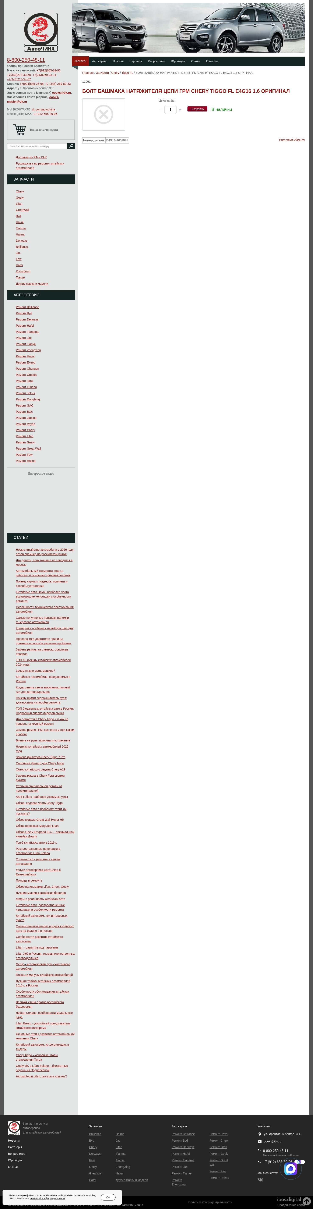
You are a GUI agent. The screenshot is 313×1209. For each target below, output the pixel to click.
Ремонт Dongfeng (28, 399)
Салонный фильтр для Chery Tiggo (40, 763)
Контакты (212, 61)
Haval (20, 222)
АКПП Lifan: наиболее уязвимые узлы (42, 796)
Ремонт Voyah (25, 424)
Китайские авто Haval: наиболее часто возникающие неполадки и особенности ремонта (43, 596)
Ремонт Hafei (25, 325)
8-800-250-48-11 (26, 60)
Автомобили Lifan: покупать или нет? (41, 1076)
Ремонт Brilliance (27, 307)
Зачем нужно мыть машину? (35, 670)
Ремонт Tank (24, 381)
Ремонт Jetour (25, 393)
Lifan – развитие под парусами (37, 947)
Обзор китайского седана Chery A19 (40, 769)
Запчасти (80, 61)
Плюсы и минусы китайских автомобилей (44, 974)
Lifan (19, 203)
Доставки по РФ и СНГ (31, 157)
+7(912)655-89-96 (48, 70)
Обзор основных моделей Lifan (37, 825)
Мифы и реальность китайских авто (40, 899)
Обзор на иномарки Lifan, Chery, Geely (42, 886)
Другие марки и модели (32, 283)
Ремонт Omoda (26, 374)
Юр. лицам (178, 61)
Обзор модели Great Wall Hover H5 (40, 819)
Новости (118, 61)
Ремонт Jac (24, 338)
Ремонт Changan (27, 368)
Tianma (21, 228)
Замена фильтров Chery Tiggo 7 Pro (40, 757)
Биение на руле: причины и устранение (43, 740)
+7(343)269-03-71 (44, 75)
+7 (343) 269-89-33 (58, 83)
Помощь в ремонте (29, 880)
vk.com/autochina (43, 109)
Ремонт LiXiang (26, 387)
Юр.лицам (15, 1160)
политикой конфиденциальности (47, 1198)
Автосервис (99, 61)
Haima (20, 234)
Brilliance (22, 246)
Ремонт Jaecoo (26, 417)
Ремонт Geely (25, 442)
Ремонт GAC (24, 405)
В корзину (197, 109)
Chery (20, 191)
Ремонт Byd (24, 313)
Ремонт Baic (24, 411)
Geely (20, 197)
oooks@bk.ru (61, 92)
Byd (18, 216)
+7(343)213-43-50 (19, 75)
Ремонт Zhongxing (28, 350)
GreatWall (22, 210)
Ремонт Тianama (27, 331)
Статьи (195, 61)
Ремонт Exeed (25, 362)
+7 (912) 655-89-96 (277, 1162)
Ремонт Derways (27, 319)
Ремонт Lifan (24, 436)
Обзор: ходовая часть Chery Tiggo (39, 803)
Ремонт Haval (25, 356)
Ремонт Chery (25, 430)
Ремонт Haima (25, 460)
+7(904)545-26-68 (31, 83)
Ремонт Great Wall (28, 448)
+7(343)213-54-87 (19, 79)
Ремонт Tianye (26, 344)
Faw (18, 259)
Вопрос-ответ (156, 61)
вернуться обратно (292, 139)
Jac (18, 253)
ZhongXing (23, 271)
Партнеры (136, 61)
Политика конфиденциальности (210, 1202)
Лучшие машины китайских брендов (41, 892)
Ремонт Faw (24, 454)
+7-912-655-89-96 (45, 114)
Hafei (19, 265)
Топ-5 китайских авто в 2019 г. (36, 842)
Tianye (20, 277)
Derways (21, 240)
